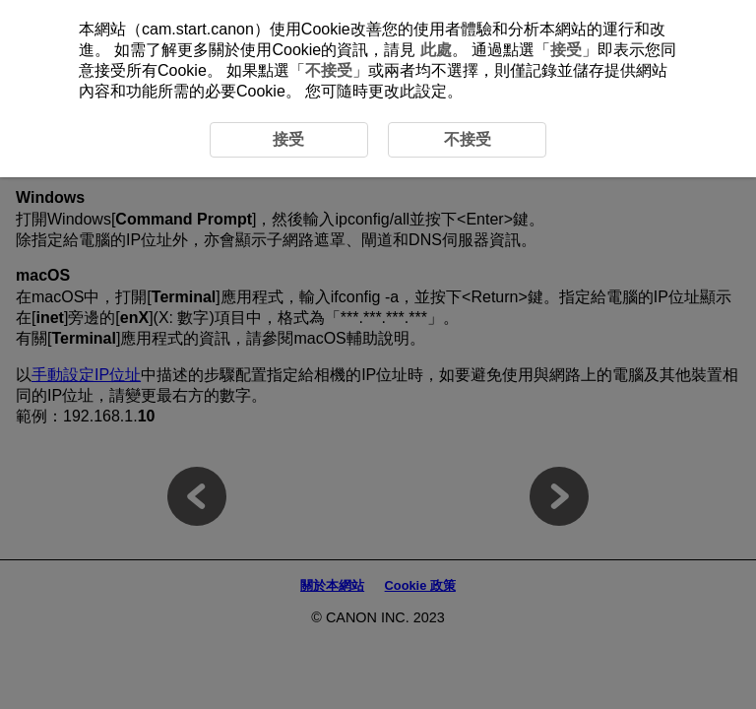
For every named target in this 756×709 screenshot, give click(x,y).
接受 (566, 49)
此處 (436, 49)
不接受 (328, 70)
